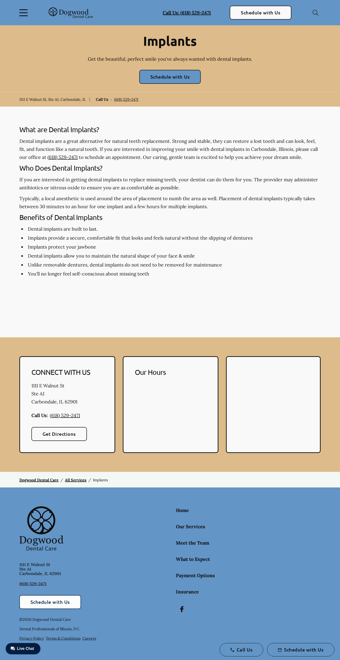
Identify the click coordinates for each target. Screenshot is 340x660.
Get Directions (59, 434)
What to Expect (193, 559)
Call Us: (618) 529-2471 (187, 13)
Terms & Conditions (63, 638)
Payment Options (195, 575)
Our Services (190, 526)
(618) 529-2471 (126, 99)
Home (182, 510)
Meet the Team (192, 543)
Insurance (187, 592)
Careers (89, 638)
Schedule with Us (260, 12)
